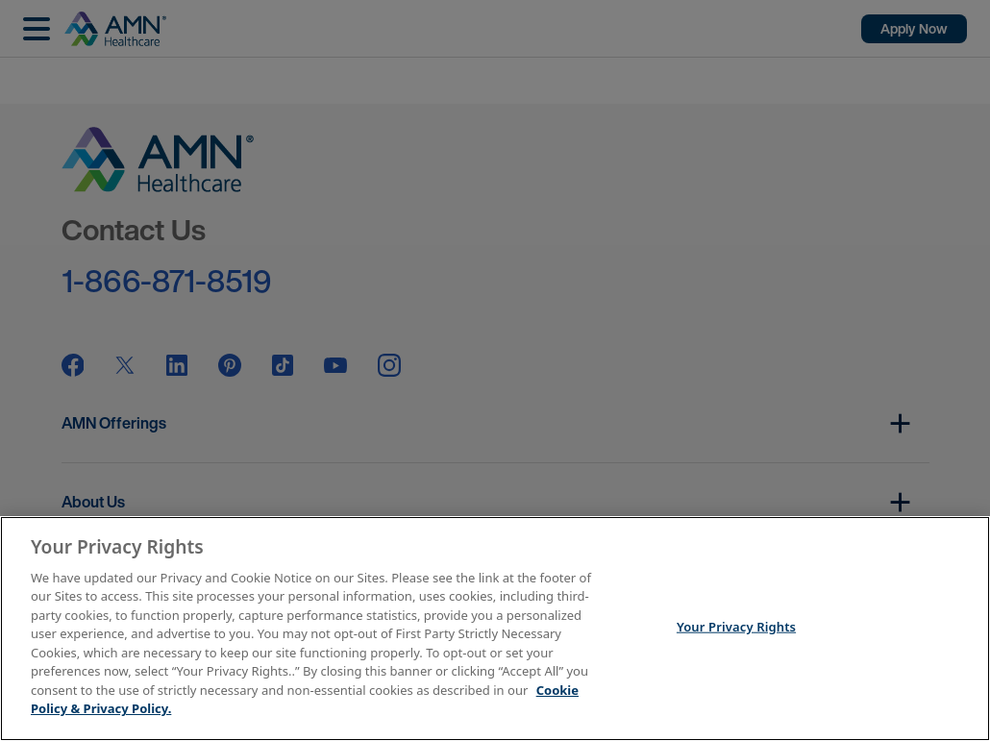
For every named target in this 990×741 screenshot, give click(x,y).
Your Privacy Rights (736, 626)
